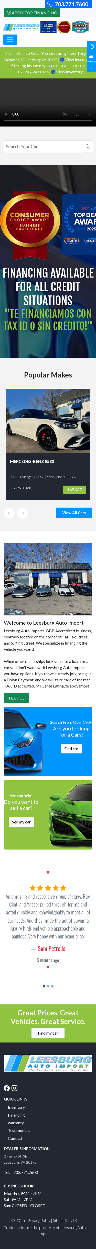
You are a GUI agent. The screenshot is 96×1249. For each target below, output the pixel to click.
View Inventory (76, 59)
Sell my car (21, 821)
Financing (16, 1115)
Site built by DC (66, 1220)
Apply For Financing (32, 12)
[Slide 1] (44, 986)
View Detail (20, 488)
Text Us (16, 697)
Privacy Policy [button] (39, 1220)
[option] (48, 444)
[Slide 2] (48, 986)
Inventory (16, 1107)
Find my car (48, 1032)
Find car (71, 748)
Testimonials (19, 1130)
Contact (15, 1138)
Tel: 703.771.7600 (21, 1172)
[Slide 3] (52, 986)
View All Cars (74, 512)
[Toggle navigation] (10, 40)
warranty (16, 1122)
